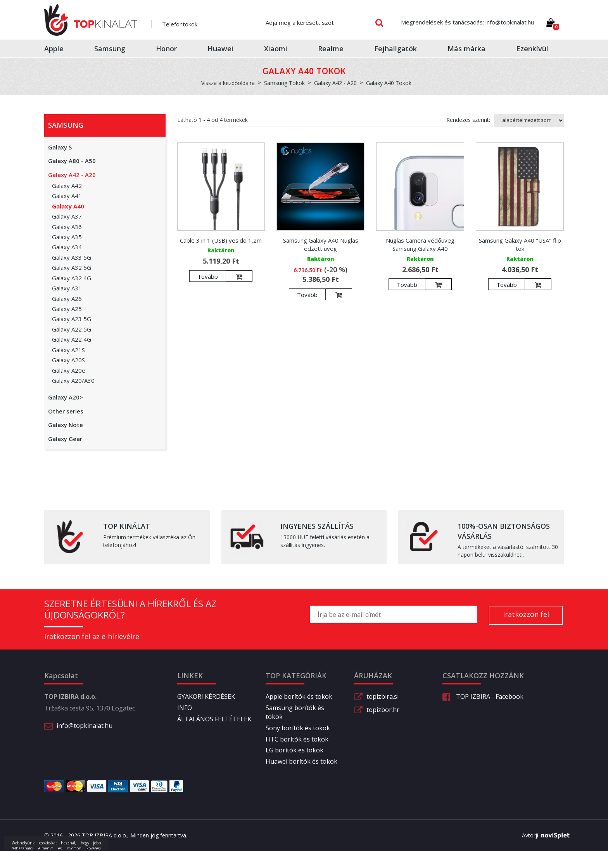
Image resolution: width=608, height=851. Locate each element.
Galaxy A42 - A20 (72, 175)
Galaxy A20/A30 (73, 380)
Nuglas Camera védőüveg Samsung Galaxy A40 (420, 244)
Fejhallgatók (395, 48)
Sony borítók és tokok (298, 728)
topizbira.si (382, 696)
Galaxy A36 (67, 227)
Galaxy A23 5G (71, 319)
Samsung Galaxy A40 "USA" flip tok (520, 244)
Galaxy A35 (67, 237)
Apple (54, 48)
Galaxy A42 (67, 185)
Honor (166, 48)
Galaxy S (60, 147)
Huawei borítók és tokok (301, 761)
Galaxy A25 (67, 309)
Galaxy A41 (67, 196)
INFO (184, 707)
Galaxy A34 (67, 247)
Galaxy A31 (67, 288)
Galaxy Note (65, 425)
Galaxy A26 (67, 298)
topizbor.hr (382, 709)
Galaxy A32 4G (71, 278)
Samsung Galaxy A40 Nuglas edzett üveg (320, 244)
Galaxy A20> (65, 397)
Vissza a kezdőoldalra (228, 83)
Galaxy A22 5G (71, 329)
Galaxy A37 (67, 216)
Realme (331, 48)
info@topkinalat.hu (84, 725)
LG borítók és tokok (294, 750)
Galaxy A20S (68, 360)
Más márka (466, 48)
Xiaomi (275, 48)
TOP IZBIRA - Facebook (482, 696)
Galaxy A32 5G (71, 267)
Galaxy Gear (65, 439)
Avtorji (543, 835)
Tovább (207, 276)
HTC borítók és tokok (297, 739)
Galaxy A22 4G (71, 339)
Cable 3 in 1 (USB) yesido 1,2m (221, 240)
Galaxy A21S (68, 350)
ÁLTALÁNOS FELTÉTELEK (214, 719)
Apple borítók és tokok (299, 696)
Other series (65, 411)
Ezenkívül (532, 48)
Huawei (220, 48)
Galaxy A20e (68, 370)
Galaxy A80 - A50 (72, 161)
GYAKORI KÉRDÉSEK (206, 696)
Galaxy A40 (68, 206)
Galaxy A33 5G (71, 257)
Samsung (109, 48)
